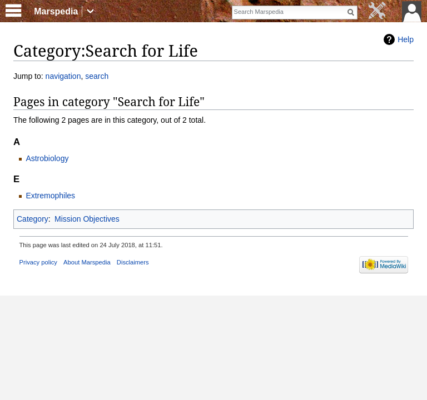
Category (32, 218)
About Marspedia (87, 262)
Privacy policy (38, 262)
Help (406, 39)
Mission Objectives (87, 218)
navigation (63, 76)
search (96, 76)
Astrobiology (47, 158)
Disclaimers (133, 262)
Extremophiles (50, 195)
